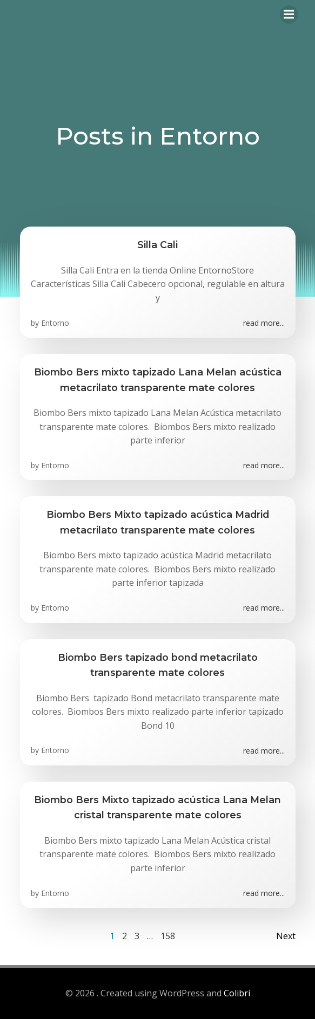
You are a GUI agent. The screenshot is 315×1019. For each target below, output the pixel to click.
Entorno (55, 323)
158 (167, 936)
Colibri (237, 993)
